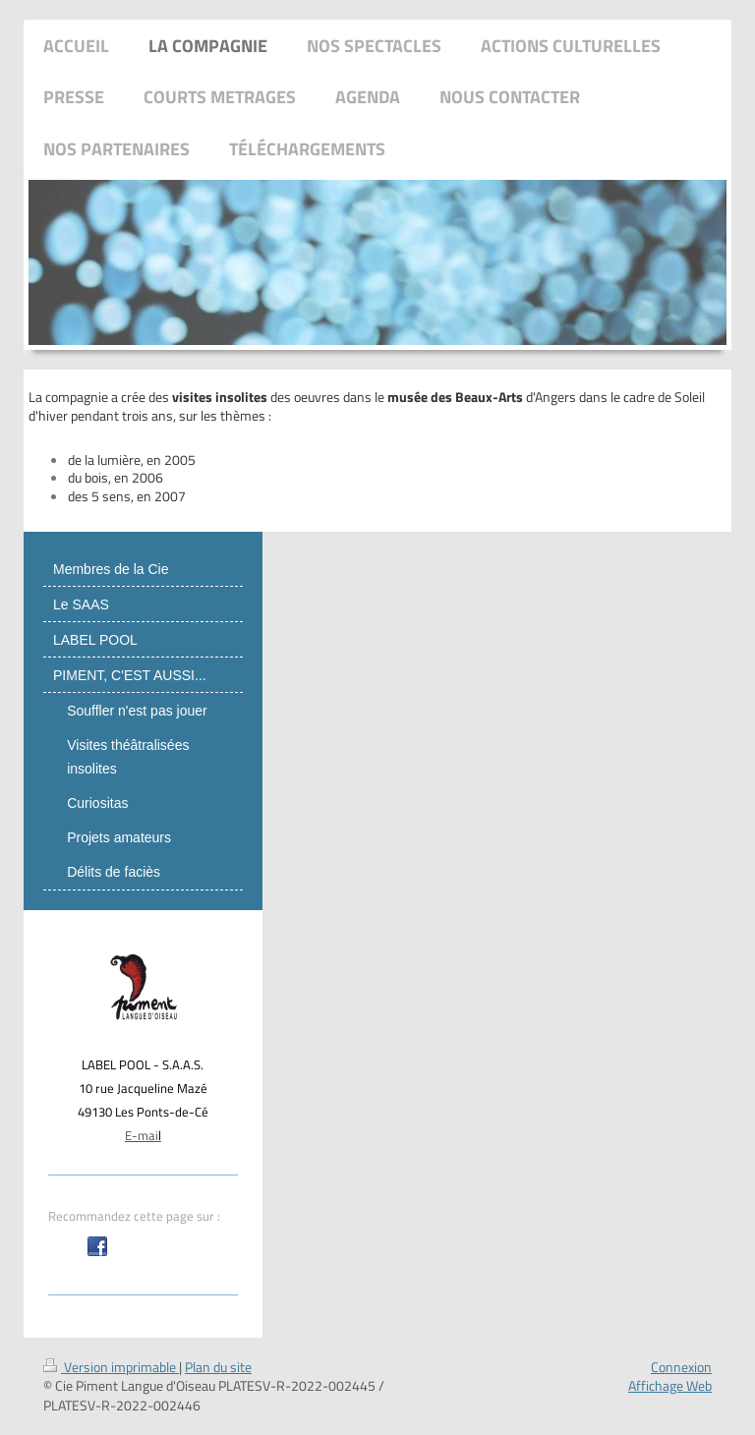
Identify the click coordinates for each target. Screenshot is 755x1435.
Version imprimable (111, 1366)
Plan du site (218, 1366)
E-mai (141, 1135)
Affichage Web (670, 1385)
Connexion (681, 1366)
